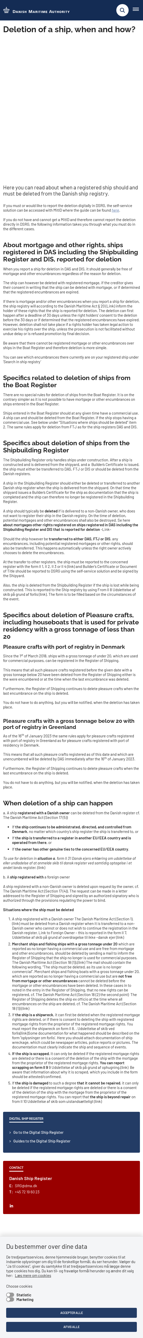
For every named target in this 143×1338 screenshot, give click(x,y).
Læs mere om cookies (33, 1275)
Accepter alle (71, 1312)
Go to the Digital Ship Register (38, 1000)
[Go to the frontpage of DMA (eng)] (35, 10)
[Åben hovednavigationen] (138, 10)
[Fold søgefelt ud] (122, 10)
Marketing (24, 1299)
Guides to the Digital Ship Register (42, 1009)
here (115, 78)
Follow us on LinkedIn (26, 1139)
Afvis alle (71, 1327)
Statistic (23, 1295)
